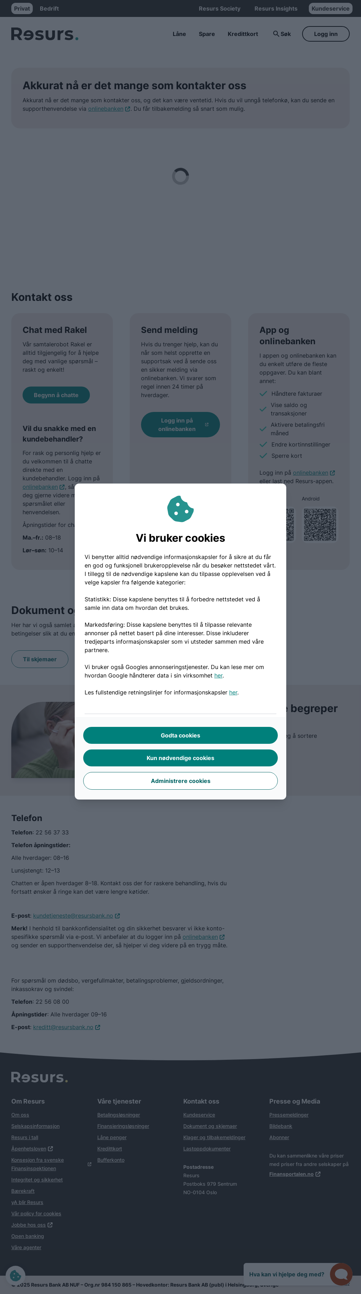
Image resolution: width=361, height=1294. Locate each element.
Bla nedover (180, 1274)
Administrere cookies (180, 780)
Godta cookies (180, 735)
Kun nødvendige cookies (180, 757)
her (218, 675)
